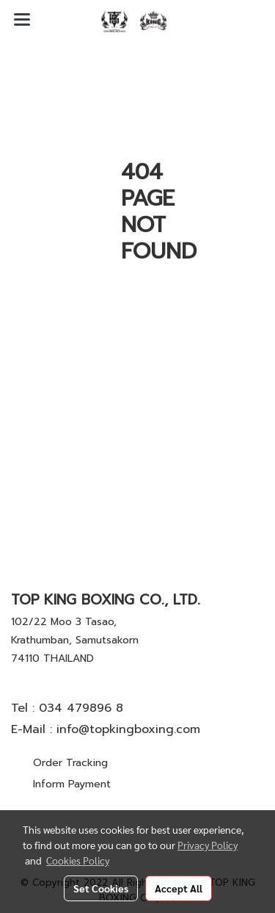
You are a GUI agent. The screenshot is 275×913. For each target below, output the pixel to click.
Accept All (178, 888)
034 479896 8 (81, 708)
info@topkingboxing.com (128, 729)
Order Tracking (70, 763)
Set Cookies (100, 888)
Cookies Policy (77, 860)
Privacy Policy (207, 844)
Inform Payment (72, 784)
